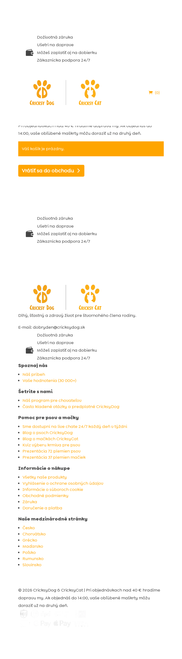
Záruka (30, 502)
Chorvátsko (34, 534)
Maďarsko (33, 546)
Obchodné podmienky (45, 495)
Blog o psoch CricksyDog (48, 432)
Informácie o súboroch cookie (53, 489)
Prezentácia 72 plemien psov (52, 451)
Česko (29, 528)
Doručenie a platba (42, 508)
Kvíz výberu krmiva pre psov (51, 445)
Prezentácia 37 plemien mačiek (54, 457)
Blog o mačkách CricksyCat (50, 439)
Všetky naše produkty (45, 477)
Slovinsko (32, 565)
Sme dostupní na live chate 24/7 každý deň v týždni (75, 426)
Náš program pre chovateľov (52, 400)
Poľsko (29, 552)
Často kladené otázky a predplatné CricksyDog (71, 406)
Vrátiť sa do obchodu (48, 170)
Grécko (30, 540)
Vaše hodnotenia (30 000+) (49, 380)
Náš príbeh (34, 374)
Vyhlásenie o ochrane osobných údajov (63, 483)
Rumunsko (33, 558)
